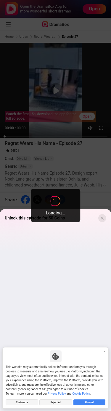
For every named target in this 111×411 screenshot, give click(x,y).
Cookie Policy (81, 392)
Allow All (89, 402)
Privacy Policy (57, 392)
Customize (22, 402)
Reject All (55, 402)
